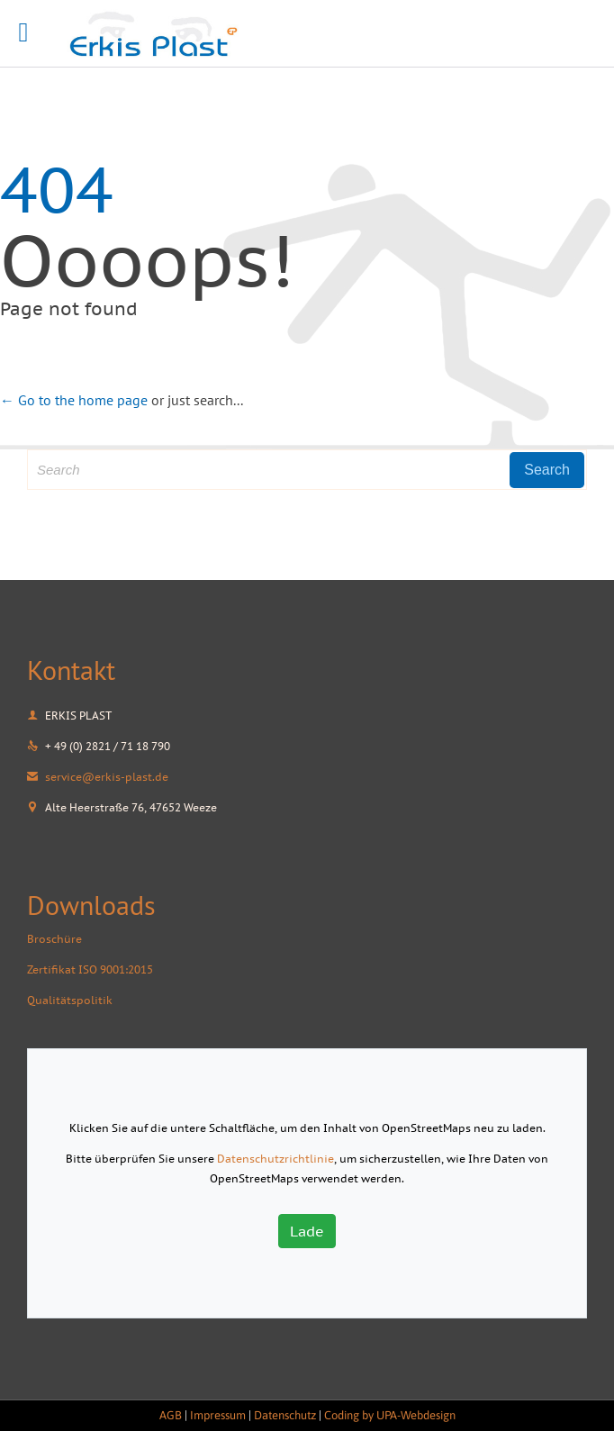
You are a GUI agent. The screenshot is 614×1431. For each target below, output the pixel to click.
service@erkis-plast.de (97, 776)
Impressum (218, 1415)
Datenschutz (285, 1415)
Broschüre (54, 939)
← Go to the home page (74, 400)
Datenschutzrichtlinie (275, 1158)
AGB (170, 1415)
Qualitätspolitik (70, 1000)
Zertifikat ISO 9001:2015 (90, 969)
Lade (307, 1231)
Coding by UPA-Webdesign (390, 1415)
